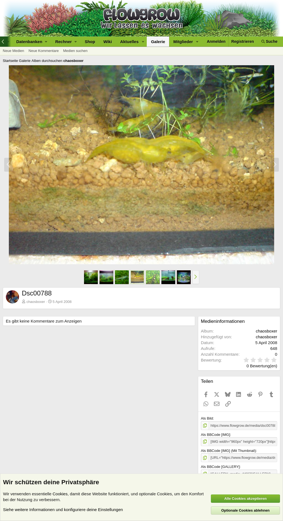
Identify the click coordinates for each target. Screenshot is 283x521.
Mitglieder (183, 41)
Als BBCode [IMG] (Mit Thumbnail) (228, 451)
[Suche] (269, 41)
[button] (31, 41)
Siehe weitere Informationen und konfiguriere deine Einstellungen (63, 509)
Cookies (60, 493)
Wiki (107, 41)
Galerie (158, 41)
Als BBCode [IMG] (215, 435)
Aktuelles (129, 41)
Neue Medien (13, 51)
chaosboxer (36, 302)
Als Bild (207, 418)
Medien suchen (75, 51)
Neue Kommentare (43, 51)
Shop (90, 41)
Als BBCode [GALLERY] (220, 467)
